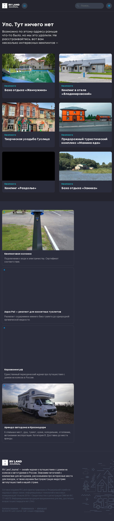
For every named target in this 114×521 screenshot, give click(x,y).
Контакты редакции (10, 508)
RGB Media (39, 511)
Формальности (27, 508)
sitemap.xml (42, 508)
